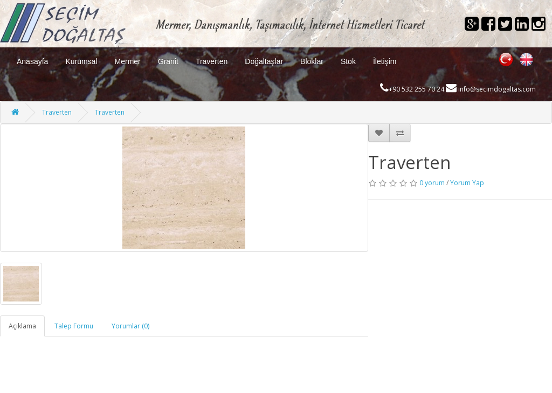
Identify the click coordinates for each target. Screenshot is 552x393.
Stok (348, 61)
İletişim (385, 61)
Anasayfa (32, 61)
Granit (168, 61)
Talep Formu (73, 326)
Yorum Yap (467, 182)
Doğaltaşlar (264, 61)
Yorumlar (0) (130, 326)
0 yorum (432, 182)
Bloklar (311, 61)
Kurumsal (81, 61)
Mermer (128, 61)
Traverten (211, 61)
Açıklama (22, 326)
